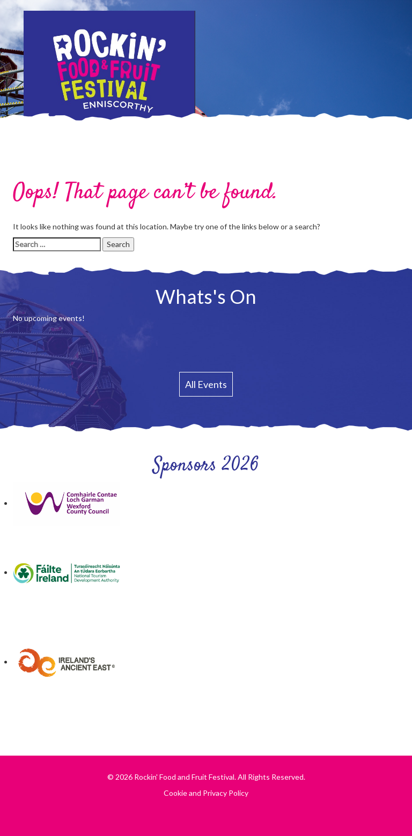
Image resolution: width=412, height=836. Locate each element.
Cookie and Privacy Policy (206, 792)
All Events (206, 384)
